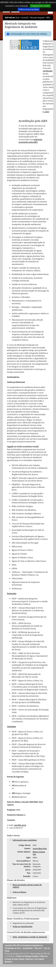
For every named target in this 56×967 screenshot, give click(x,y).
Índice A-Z (38, 948)
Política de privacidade (29, 9)
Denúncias (29, 959)
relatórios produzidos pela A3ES (30, 140)
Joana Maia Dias (40, 848)
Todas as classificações (22, 926)
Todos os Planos (19, 892)
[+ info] (46, 111)
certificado (47, 70)
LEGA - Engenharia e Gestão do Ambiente (30, 937)
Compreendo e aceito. (40, 5)
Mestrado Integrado (37, 17)
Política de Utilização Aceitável (27, 956)
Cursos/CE (24, 17)
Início (17, 17)
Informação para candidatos (25, 840)
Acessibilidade (28, 948)
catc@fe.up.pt (20, 825)
